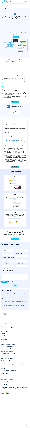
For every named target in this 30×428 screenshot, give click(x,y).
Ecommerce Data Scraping (6, 342)
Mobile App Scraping (5, 336)
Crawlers (3, 369)
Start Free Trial (15, 101)
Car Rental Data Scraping (6, 356)
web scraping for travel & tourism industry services (18, 34)
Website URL (5, 260)
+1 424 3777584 (4, 324)
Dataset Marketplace (5, 364)
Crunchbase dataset (20, 61)
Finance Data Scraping (5, 361)
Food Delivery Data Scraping (6, 343)
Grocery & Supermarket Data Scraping (8, 345)
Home (5, 5)
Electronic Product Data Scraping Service (8, 380)
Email (17, 249)
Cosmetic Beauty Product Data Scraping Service (10, 382)
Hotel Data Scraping (5, 357)
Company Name (19, 254)
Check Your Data (10, 398)
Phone (4, 253)
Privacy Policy (3, 398)
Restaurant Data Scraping (6, 349)
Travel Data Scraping (5, 350)
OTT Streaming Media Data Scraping (8, 354)
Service (17, 260)
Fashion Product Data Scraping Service (8, 384)
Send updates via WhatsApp (8, 258)
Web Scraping (3, 334)
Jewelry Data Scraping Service (6, 385)
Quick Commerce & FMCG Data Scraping (8, 347)
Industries (5, 264)
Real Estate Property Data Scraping (7, 352)
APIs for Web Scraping (6, 374)
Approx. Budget (5, 269)
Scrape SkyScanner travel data (11, 141)
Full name (5, 249)
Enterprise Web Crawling (5, 332)
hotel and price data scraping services (17, 135)
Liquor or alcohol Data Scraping (7, 359)
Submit (15, 286)
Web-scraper (10, 5)
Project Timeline (19, 264)
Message (4, 274)
